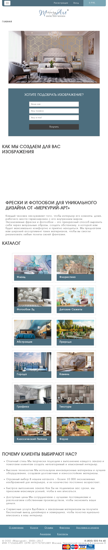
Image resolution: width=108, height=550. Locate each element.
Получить (54, 127)
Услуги (34, 527)
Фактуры (64, 527)
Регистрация (61, 3)
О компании (16, 527)
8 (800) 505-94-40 (95, 541)
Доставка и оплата (87, 527)
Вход (76, 3)
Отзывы (49, 527)
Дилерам (45, 534)
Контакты (62, 534)
